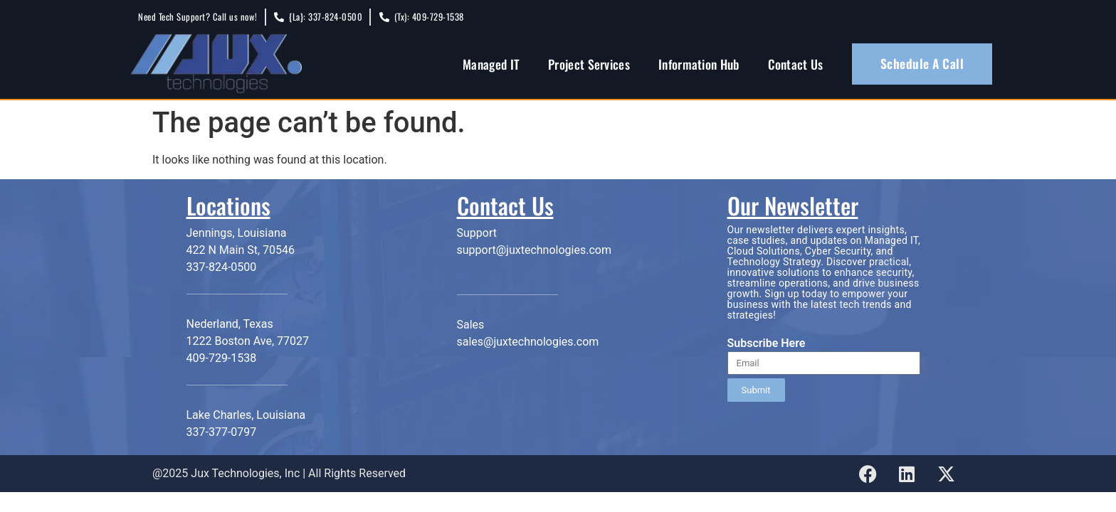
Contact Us (795, 64)
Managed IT (491, 64)
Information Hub (698, 64)
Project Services (589, 64)
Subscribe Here (766, 344)
